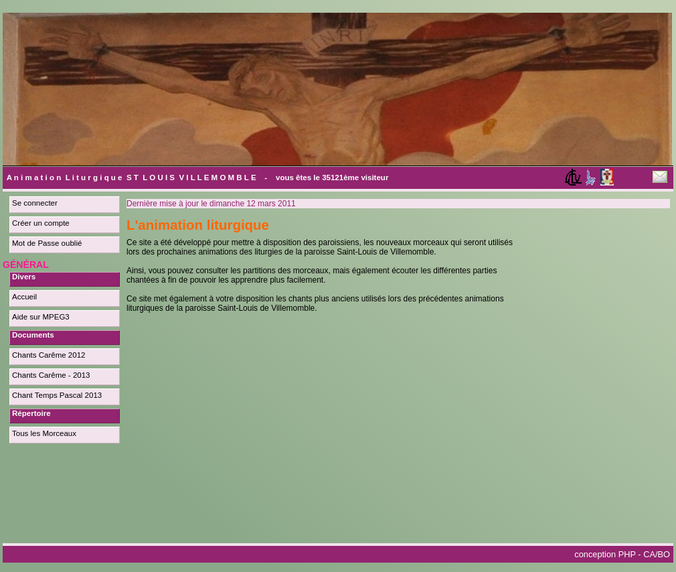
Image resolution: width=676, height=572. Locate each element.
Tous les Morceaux (44, 433)
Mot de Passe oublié (47, 243)
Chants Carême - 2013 (51, 375)
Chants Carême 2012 (48, 355)
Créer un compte (41, 223)
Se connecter (35, 203)
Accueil (24, 297)
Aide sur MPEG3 (41, 317)
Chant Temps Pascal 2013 (57, 395)
